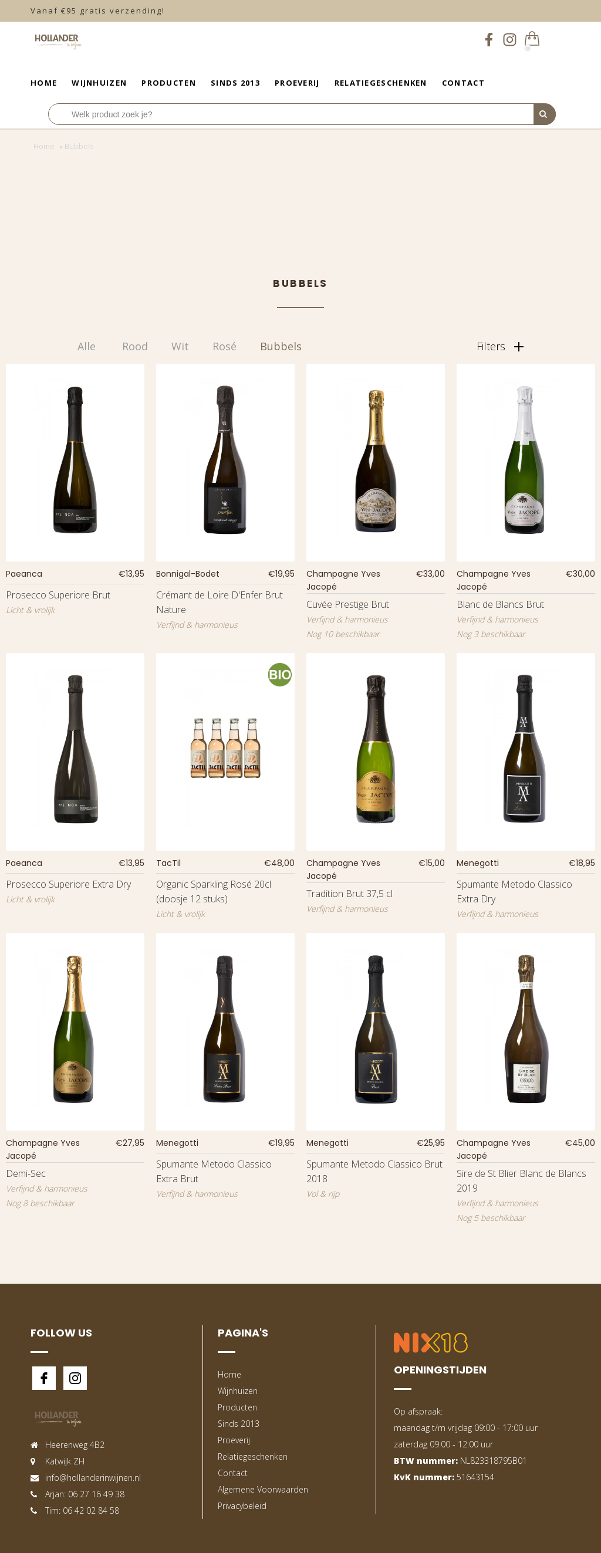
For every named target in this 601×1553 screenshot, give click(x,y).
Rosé (224, 346)
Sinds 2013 (235, 82)
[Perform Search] (545, 114)
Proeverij (297, 82)
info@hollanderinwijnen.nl (93, 1477)
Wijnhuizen (99, 82)
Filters (500, 346)
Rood (135, 346)
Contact (463, 82)
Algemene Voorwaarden (263, 1489)
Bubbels (281, 346)
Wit (180, 346)
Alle (86, 346)
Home (44, 82)
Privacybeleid (242, 1505)
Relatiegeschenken (381, 82)
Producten (168, 82)
